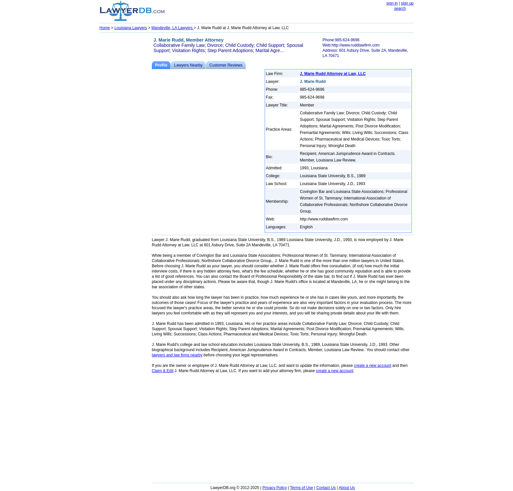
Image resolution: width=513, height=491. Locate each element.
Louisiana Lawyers (131, 28)
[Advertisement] (125, 133)
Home (104, 28)
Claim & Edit (162, 370)
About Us (347, 487)
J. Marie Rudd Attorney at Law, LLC (333, 73)
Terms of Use (301, 487)
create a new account (372, 365)
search (400, 8)
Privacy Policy (274, 487)
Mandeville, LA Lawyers (172, 28)
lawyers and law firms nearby (177, 355)
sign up (407, 3)
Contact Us (326, 487)
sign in (392, 3)
